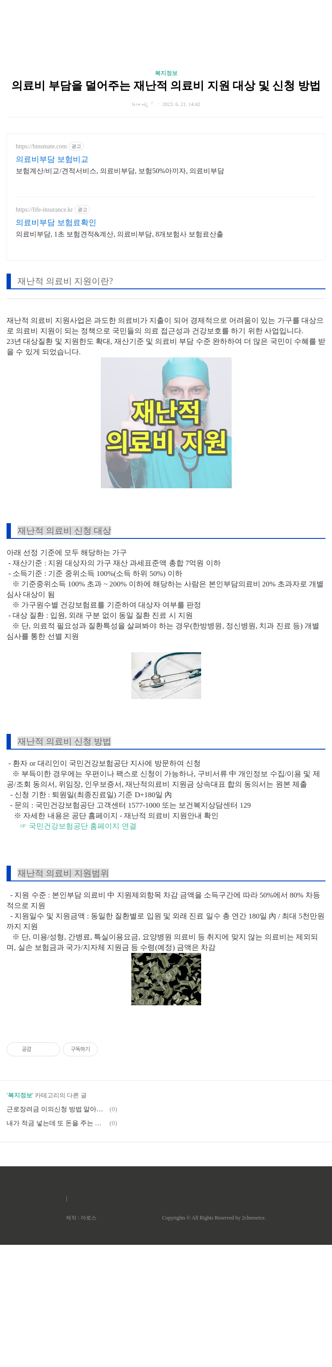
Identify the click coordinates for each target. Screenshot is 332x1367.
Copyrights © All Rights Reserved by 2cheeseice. (214, 1340)
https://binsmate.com (41, 268)
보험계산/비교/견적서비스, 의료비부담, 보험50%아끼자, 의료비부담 (120, 293)
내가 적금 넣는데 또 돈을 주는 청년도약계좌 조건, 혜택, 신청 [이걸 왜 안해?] (57, 1245)
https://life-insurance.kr (44, 332)
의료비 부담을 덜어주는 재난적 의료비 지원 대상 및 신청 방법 (166, 208)
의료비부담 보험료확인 (56, 344)
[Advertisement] (166, 83)
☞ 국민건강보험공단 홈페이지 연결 (78, 948)
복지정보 (166, 195)
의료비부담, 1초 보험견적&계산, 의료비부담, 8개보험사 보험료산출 (119, 356)
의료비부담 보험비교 (52, 281)
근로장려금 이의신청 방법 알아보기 (57, 1231)
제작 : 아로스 (81, 1340)
